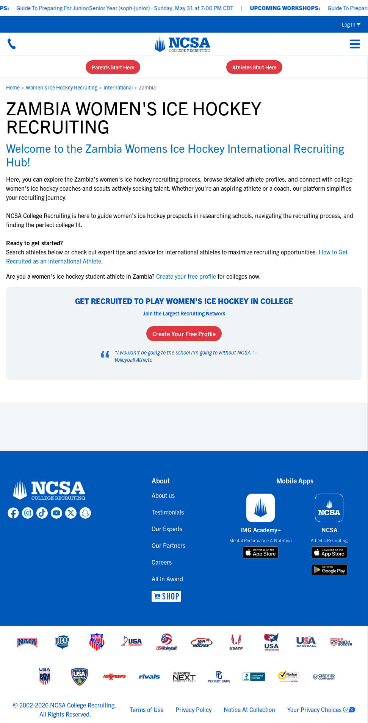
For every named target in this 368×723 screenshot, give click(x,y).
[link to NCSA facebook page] (13, 513)
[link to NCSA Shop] (168, 596)
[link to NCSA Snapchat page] (85, 513)
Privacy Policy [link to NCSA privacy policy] (193, 709)
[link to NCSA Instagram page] (27, 513)
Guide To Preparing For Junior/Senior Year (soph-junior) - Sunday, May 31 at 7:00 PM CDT (130, 7)
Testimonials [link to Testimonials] (168, 512)
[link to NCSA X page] (71, 513)
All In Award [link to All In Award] (167, 578)
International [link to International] (118, 87)
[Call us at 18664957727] (12, 43)
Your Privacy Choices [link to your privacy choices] (314, 709)
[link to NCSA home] (49, 489)
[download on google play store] (329, 569)
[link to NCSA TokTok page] (42, 513)
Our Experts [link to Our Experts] (167, 528)
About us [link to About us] (163, 495)
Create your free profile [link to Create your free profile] (186, 276)
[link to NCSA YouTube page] (56, 513)
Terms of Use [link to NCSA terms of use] (146, 709)
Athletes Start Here (254, 67)
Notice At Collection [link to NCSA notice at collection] (249, 709)
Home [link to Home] (13, 87)
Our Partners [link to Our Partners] (168, 545)
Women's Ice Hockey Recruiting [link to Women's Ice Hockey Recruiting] (61, 87)
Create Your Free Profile (184, 333)
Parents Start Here (113, 67)
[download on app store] (261, 552)
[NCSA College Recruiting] (182, 43)
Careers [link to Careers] (162, 562)
